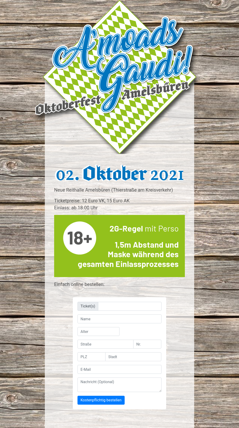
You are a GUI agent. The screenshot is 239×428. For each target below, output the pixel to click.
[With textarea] (119, 385)
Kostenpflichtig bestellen (101, 400)
